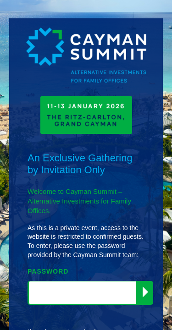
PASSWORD (48, 271)
